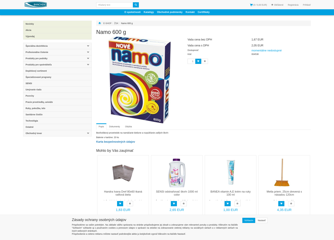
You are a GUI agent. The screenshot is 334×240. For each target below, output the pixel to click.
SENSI (29, 83)
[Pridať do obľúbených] (130, 203)
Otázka (128, 126)
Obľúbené (277, 5)
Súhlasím (248, 220)
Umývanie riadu (33, 89)
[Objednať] (120, 203)
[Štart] (99, 23)
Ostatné (29, 127)
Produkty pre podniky (36, 58)
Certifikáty (204, 12)
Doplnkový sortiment (36, 71)
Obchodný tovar (34, 133)
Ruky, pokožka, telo (35, 108)
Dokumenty (114, 126)
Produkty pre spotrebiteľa (39, 64)
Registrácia (293, 5)
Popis (101, 126)
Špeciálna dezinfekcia (37, 46)
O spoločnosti (132, 12)
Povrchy (30, 96)
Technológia (32, 121)
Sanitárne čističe (34, 114)
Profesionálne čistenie (37, 52)
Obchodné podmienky (170, 12)
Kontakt (190, 12)
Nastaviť (262, 220)
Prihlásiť (307, 5)
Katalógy (149, 12)
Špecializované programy (38, 77)
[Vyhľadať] (136, 4)
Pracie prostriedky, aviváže (39, 102)
